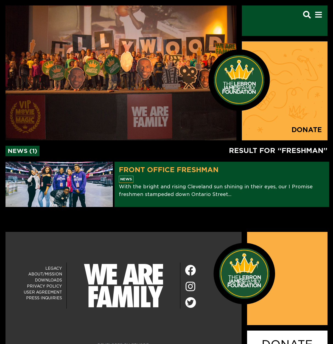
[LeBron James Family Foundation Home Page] (244, 273)
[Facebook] (190, 271)
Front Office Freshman (169, 170)
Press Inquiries (44, 298)
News (126, 179)
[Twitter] (190, 302)
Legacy (53, 268)
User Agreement (43, 292)
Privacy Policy (44, 286)
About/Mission (45, 274)
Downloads (48, 280)
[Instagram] (190, 287)
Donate (307, 130)
